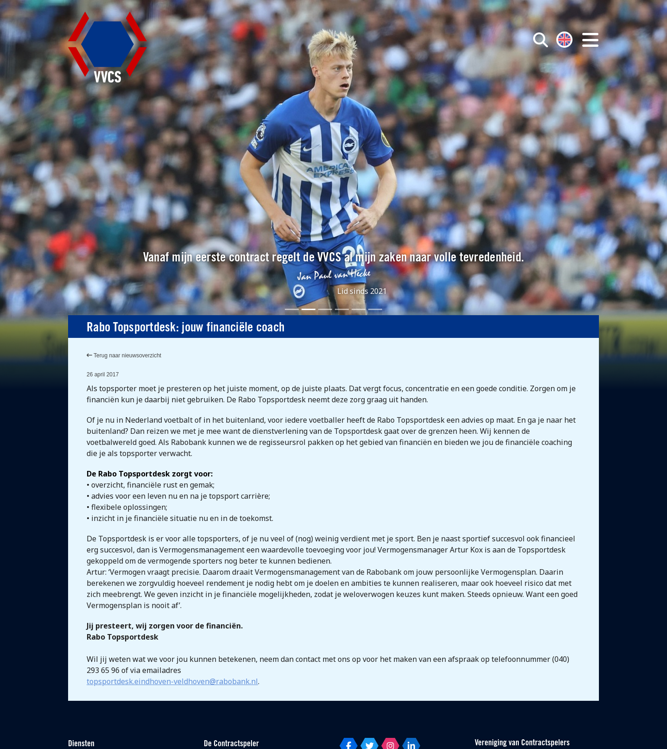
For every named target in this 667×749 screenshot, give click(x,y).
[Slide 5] (358, 309)
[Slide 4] (342, 309)
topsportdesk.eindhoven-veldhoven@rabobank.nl (172, 681)
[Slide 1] (292, 309)
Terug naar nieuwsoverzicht (124, 355)
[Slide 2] (308, 309)
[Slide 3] (325, 309)
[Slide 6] (375, 309)
